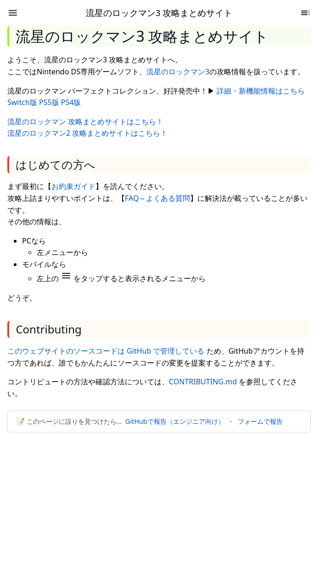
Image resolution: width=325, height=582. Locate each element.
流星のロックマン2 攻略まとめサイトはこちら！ (87, 133)
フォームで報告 (260, 421)
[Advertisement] (162, 507)
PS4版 (71, 102)
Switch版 (22, 102)
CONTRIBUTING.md (203, 382)
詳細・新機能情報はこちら (261, 91)
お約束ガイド (73, 186)
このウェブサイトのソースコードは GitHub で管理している (105, 351)
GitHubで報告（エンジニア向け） (174, 421)
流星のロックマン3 (177, 72)
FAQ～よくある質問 (157, 198)
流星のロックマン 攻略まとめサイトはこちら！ (85, 121)
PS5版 (49, 102)
